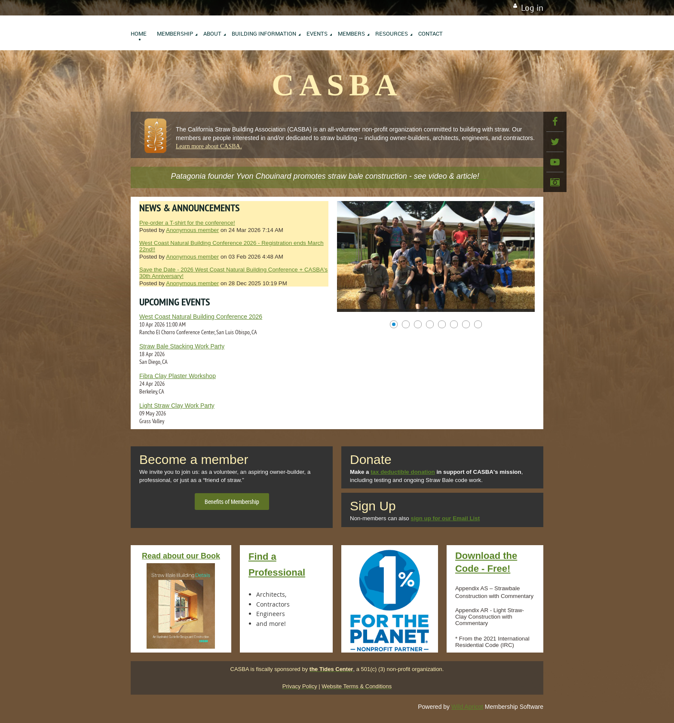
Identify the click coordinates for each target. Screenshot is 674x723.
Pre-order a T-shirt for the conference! (187, 223)
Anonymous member (192, 230)
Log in (532, 7)
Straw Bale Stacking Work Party (181, 346)
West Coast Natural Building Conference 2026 (200, 316)
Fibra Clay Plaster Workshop (177, 375)
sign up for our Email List (445, 518)
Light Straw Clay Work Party (176, 405)
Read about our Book (181, 556)
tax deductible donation (403, 472)
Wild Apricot (467, 706)
